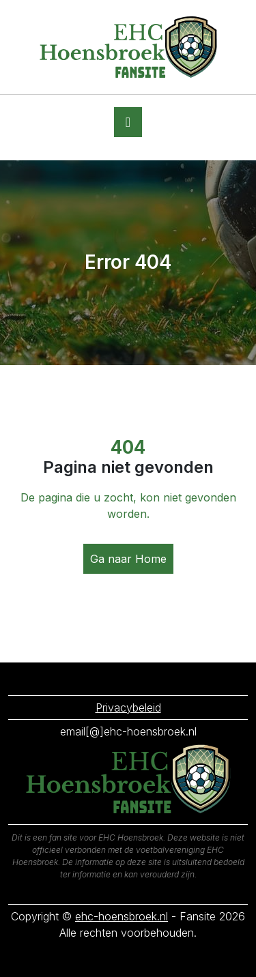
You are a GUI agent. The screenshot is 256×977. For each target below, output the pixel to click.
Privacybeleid (128, 707)
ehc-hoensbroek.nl (121, 916)
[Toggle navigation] (128, 122)
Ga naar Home (128, 559)
